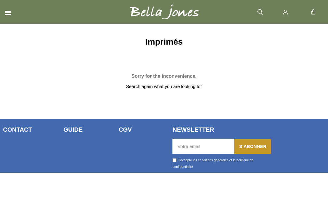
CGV (125, 129)
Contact (17, 129)
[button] (260, 12)
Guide (73, 129)
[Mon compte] (285, 12)
